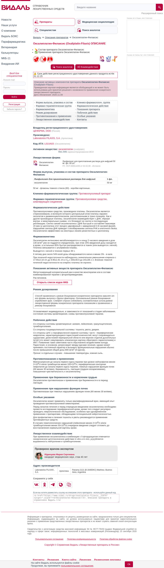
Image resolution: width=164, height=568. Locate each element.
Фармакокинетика (45, 109)
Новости (6, 19)
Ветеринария (9, 47)
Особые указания (86, 116)
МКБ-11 (5, 58)
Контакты (82, 119)
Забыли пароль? (14, 109)
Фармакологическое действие (92, 106)
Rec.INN (63, 151)
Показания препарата (88, 109)
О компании (8, 30)
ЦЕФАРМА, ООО (42, 131)
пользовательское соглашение (77, 565)
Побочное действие (87, 112)
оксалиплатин (66, 149)
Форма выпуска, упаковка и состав (54, 102)
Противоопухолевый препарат (95, 193)
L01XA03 (50, 143)
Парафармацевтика (13, 41)
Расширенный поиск (152, 13)
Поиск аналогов (62, 67)
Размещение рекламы (107, 559)
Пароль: (6, 87)
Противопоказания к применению (53, 116)
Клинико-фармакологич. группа (93, 102)
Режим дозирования (46, 112)
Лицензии (85, 559)
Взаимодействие (87, 67)
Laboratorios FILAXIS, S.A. (47, 138)
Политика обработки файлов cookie (116, 539)
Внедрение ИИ (10, 63)
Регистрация (14, 104)
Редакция (53, 559)
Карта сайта (69, 559)
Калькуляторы (9, 52)
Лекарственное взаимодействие (53, 119)
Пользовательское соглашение (49, 539)
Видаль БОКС (9, 36)
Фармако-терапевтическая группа (54, 106)
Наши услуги (9, 25)
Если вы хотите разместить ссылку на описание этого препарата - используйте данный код (74, 492)
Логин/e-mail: (9, 80)
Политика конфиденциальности (81, 539)
